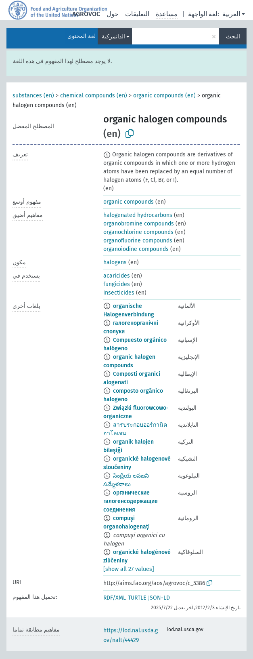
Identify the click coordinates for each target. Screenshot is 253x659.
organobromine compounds (138, 223)
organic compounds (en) (164, 95)
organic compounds (128, 201)
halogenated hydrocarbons (137, 215)
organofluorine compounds (137, 240)
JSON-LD (159, 597)
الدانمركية (113, 36)
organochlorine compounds (138, 232)
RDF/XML (114, 597)
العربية (231, 14)
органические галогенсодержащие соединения (130, 501)
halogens (115, 262)
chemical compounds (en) (93, 95)
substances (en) (33, 95)
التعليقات (137, 14)
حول (113, 14)
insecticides (118, 292)
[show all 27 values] (128, 569)
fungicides (116, 284)
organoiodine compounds (136, 249)
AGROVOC (86, 14)
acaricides (116, 275)
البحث (233, 36)
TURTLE (137, 597)
